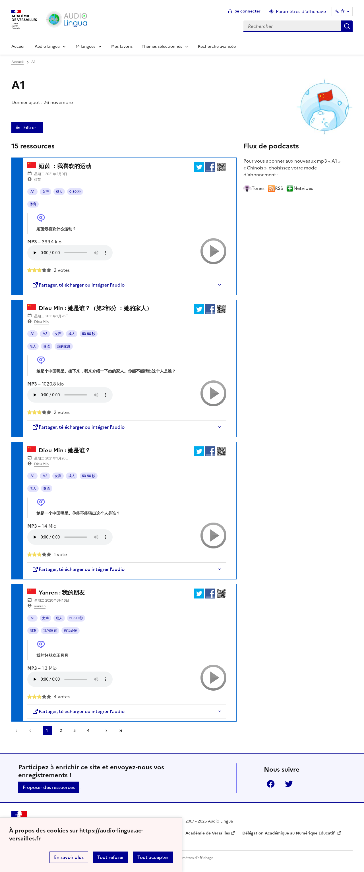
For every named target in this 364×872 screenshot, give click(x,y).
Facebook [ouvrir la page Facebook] (271, 784)
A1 (32, 191)
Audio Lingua (47, 46)
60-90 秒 (88, 333)
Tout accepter (152, 857)
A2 (45, 333)
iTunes (253, 188)
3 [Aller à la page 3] (74, 731)
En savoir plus (69, 857)
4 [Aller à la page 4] (88, 731)
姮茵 (37, 179)
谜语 (46, 346)
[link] (31, 730)
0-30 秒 (75, 191)
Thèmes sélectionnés (162, 46)
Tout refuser (110, 857)
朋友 (33, 630)
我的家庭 (64, 346)
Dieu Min (41, 321)
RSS (275, 188)
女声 (45, 191)
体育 (33, 204)
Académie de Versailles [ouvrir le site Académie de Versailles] (207, 833)
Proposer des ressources (49, 787)
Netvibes (299, 188)
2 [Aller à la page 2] (61, 731)
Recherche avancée (217, 46)
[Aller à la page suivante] (104, 730)
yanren (40, 606)
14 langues (85, 46)
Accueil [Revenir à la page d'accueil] (18, 46)
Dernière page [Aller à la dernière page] (120, 730)
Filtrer (30, 127)
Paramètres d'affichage (194, 857)
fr (343, 11)
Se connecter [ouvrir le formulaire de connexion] (247, 11)
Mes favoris (122, 46)
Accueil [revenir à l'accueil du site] (17, 62)
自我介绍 (70, 630)
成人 (59, 191)
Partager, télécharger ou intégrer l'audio (78, 284)
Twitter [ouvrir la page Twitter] (289, 784)
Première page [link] (15, 730)
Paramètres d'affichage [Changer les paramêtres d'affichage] (301, 11)
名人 (33, 346)
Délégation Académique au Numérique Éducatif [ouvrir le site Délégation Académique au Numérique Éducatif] (289, 833)
